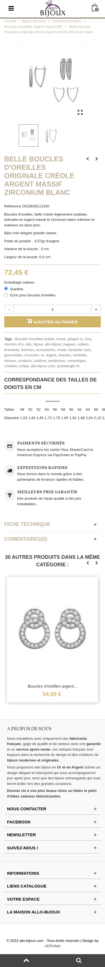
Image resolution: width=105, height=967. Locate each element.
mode (61, 350)
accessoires (45, 350)
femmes (27, 350)
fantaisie (75, 350)
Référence (12, 206)
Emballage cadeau (19, 282)
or (42, 355)
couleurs (25, 361)
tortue (61, 339)
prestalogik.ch (68, 366)
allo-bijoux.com (43, 366)
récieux (10, 361)
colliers (82, 344)
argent (51, 355)
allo (28, 344)
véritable (80, 355)
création (10, 366)
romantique (76, 361)
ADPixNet (52, 946)
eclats (24, 366)
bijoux (38, 344)
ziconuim (31, 355)
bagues (69, 344)
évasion (64, 355)
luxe (87, 350)
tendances (56, 361)
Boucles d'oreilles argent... (52, 686)
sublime (40, 361)
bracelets (11, 350)
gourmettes (13, 355)
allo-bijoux (53, 344)
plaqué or (75, 339)
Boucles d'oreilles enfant (34, 339)
